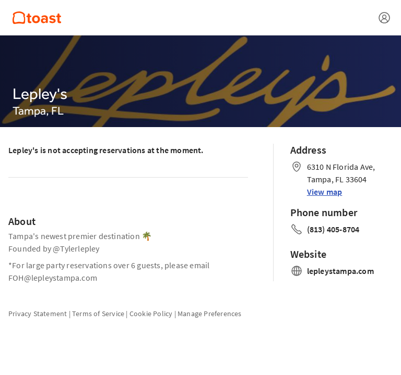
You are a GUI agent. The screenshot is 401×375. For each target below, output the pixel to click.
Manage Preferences (210, 313)
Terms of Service (98, 313)
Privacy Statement (37, 313)
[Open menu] (384, 17)
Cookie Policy (151, 313)
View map (325, 191)
